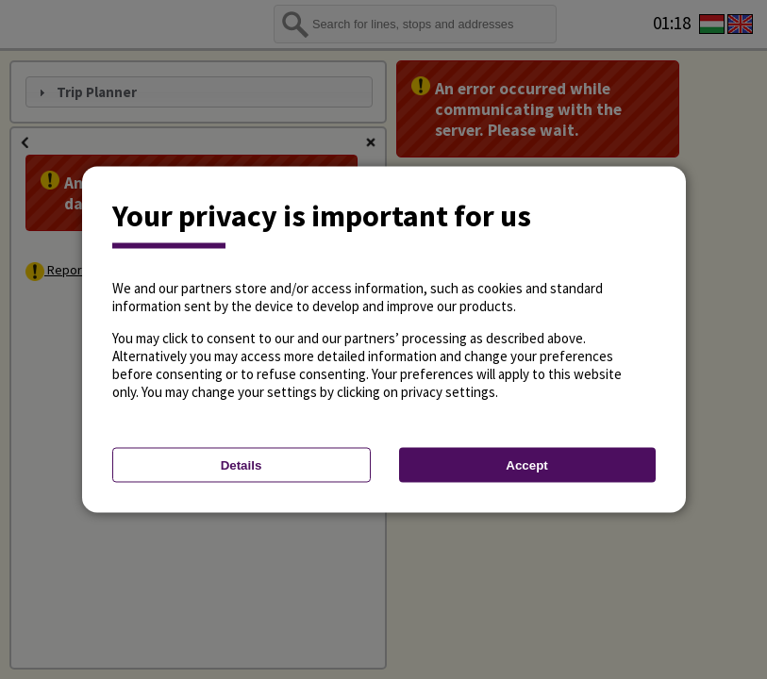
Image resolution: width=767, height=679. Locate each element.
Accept (526, 465)
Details (241, 465)
